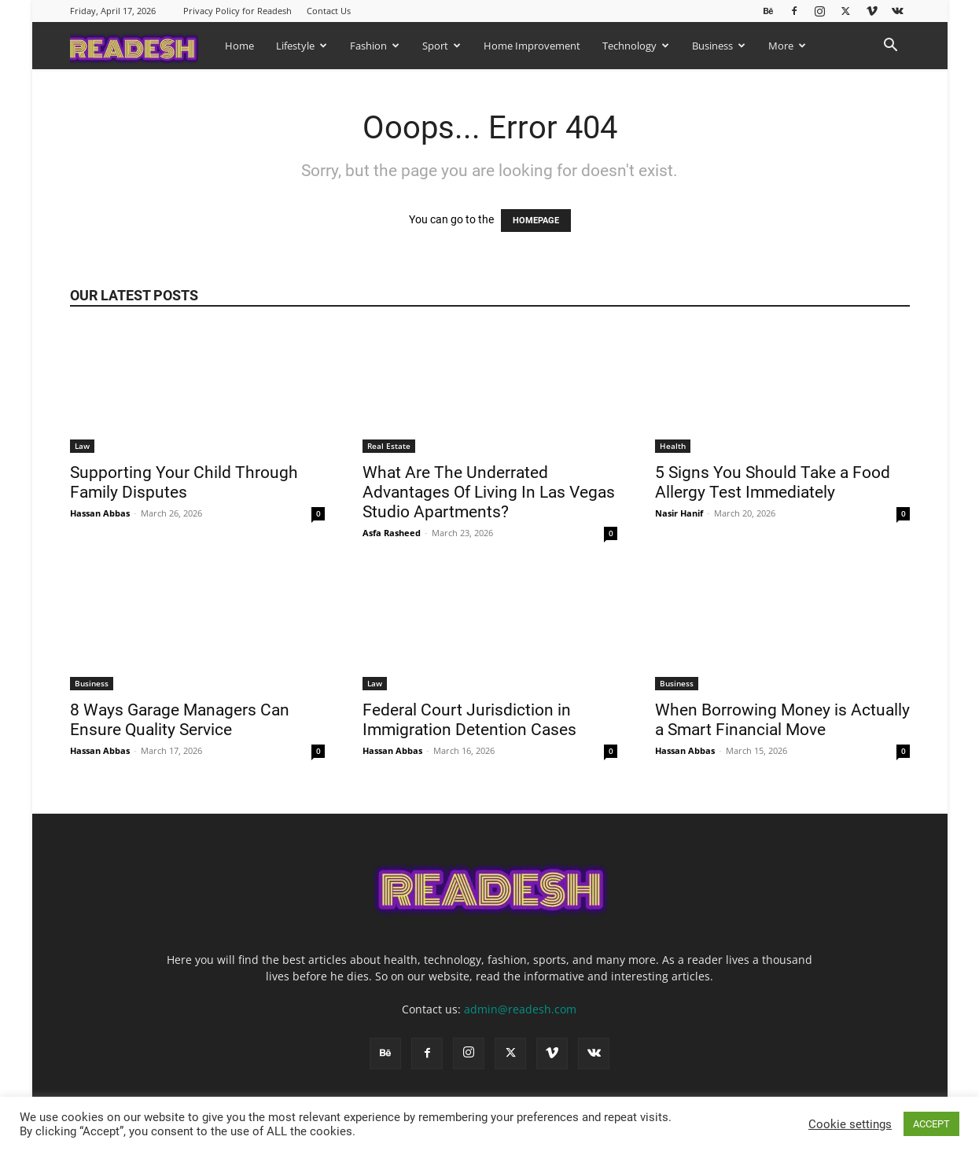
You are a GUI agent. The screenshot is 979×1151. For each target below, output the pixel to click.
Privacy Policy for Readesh (237, 11)
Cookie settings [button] (850, 1124)
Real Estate (388, 445)
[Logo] (142, 45)
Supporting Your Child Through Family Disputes (184, 482)
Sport (441, 46)
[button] (891, 46)
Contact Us (329, 11)
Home (239, 46)
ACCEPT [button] (931, 1124)
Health (673, 445)
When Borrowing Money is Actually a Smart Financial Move (782, 720)
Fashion (374, 46)
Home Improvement (532, 46)
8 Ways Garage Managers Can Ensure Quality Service (179, 720)
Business (718, 46)
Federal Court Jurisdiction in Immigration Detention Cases (471, 720)
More (787, 46)
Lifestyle (301, 46)
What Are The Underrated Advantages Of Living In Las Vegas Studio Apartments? (489, 492)
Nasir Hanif (679, 513)
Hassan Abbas (100, 513)
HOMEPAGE (536, 220)
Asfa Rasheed (392, 533)
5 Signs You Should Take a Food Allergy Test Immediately (772, 482)
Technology (635, 46)
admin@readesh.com (520, 1009)
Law (82, 445)
